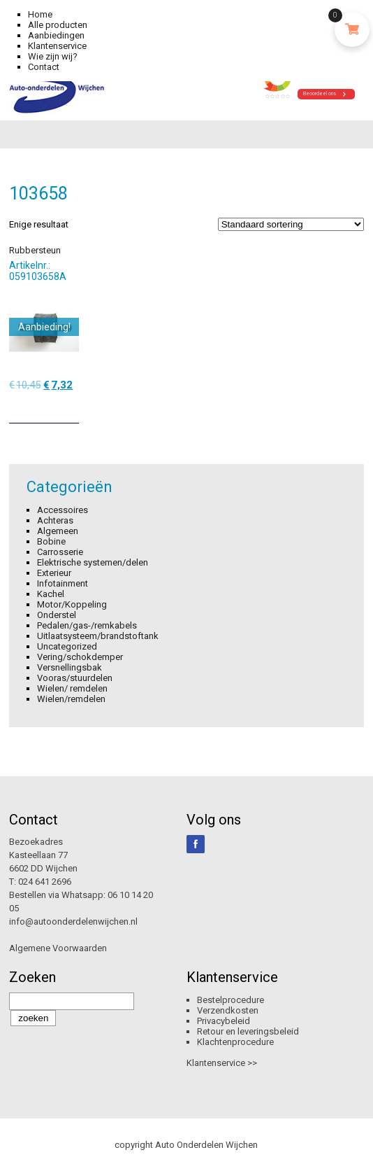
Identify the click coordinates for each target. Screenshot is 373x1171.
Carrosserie (60, 552)
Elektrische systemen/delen (92, 562)
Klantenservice (57, 46)
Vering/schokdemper (80, 657)
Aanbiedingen (56, 35)
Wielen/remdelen (71, 699)
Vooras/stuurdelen (74, 678)
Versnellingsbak (69, 667)
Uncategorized (67, 646)
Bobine (51, 541)
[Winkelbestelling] (291, 224)
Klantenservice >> (221, 1063)
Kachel (50, 594)
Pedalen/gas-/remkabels (87, 625)
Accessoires (62, 510)
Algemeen (57, 531)
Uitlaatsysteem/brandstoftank (98, 636)
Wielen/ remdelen (72, 688)
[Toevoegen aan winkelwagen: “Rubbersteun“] (70, 407)
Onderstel (56, 615)
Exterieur (54, 573)
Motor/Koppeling (72, 604)
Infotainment (62, 583)
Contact (43, 67)
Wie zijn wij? (53, 56)
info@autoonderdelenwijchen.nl (73, 921)
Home (40, 14)
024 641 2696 (44, 881)
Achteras (55, 520)
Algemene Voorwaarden (58, 948)
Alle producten (57, 25)
